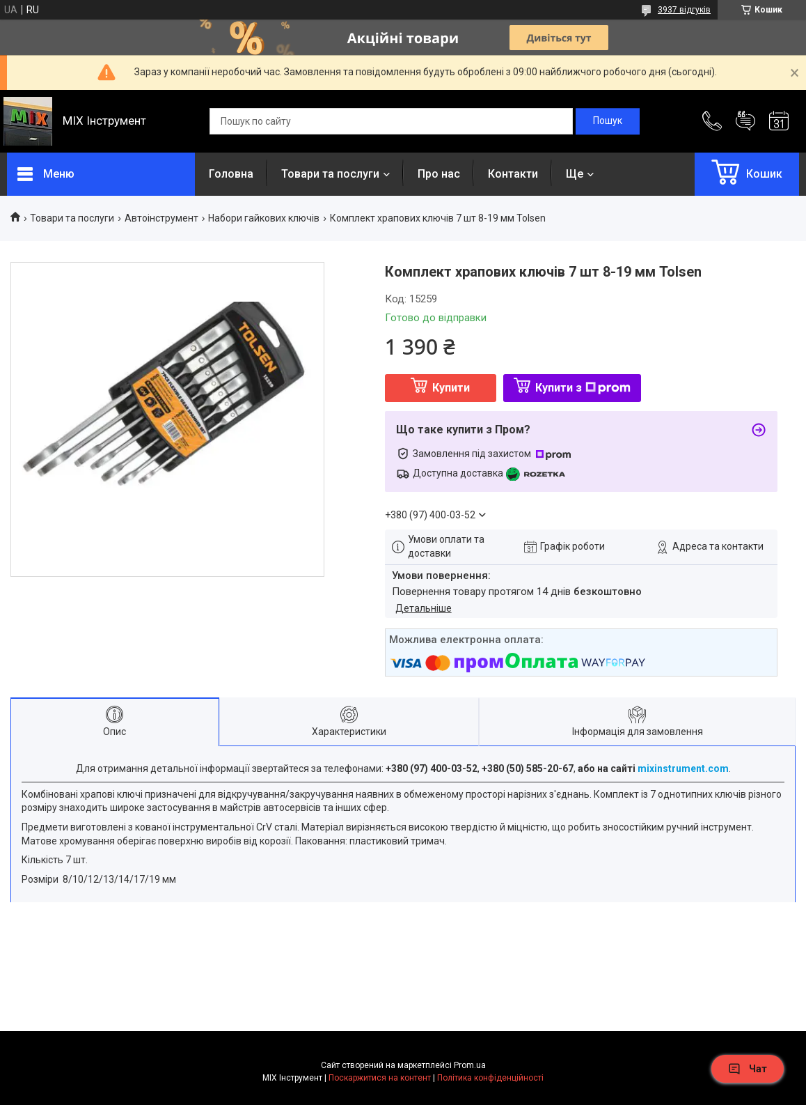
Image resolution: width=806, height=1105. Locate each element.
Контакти (513, 173)
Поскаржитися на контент (380, 1078)
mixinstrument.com (683, 768)
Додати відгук (745, 121)
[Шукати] (608, 121)
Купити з (583, 387)
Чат (747, 1068)
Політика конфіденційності (490, 1078)
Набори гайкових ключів (263, 218)
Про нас (439, 173)
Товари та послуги (330, 173)
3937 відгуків (684, 10)
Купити (451, 387)
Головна (231, 173)
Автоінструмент (161, 218)
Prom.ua (470, 1065)
